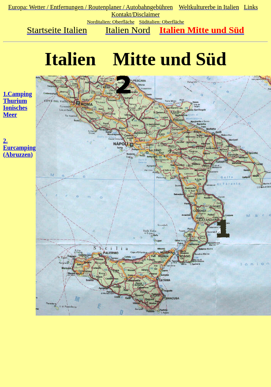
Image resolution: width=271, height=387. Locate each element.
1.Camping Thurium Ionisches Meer (17, 104)
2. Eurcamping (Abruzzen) (19, 147)
